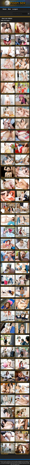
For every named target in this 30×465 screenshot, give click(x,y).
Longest (15, 9)
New (9, 9)
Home (4, 9)
